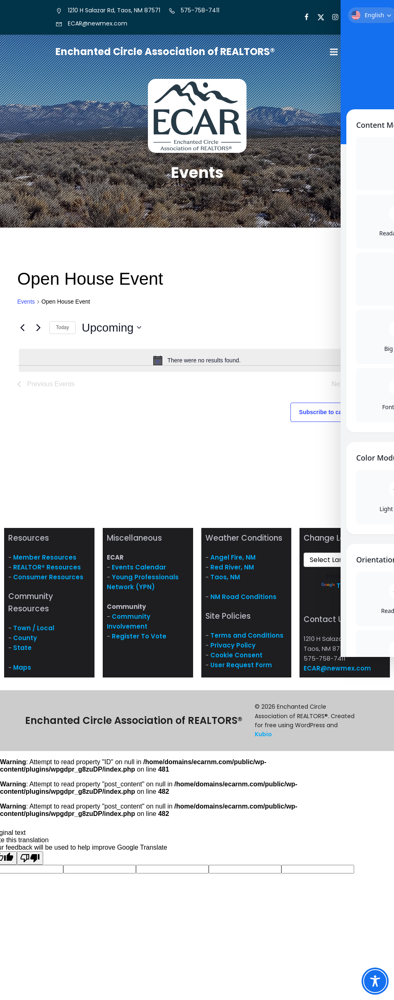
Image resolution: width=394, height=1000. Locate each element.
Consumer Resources (48, 580)
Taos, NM (225, 580)
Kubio (263, 737)
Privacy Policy (233, 648)
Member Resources (44, 560)
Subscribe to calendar (329, 415)
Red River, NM (232, 570)
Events (26, 305)
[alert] (197, 363)
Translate (345, 589)
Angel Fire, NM (233, 560)
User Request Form (241, 668)
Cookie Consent (236, 658)
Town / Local (33, 631)
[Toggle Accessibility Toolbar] (375, 981)
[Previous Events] (22, 331)
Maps (22, 670)
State (22, 651)
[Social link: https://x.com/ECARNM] (317, 17)
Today (62, 331)
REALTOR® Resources (47, 570)
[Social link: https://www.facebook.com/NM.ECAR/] (303, 17)
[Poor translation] (30, 861)
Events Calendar (139, 570)
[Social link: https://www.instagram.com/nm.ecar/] (332, 17)
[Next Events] (38, 331)
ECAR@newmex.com (337, 671)
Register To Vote (139, 639)
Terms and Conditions (246, 638)
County (25, 641)
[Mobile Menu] (334, 54)
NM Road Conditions (243, 600)
